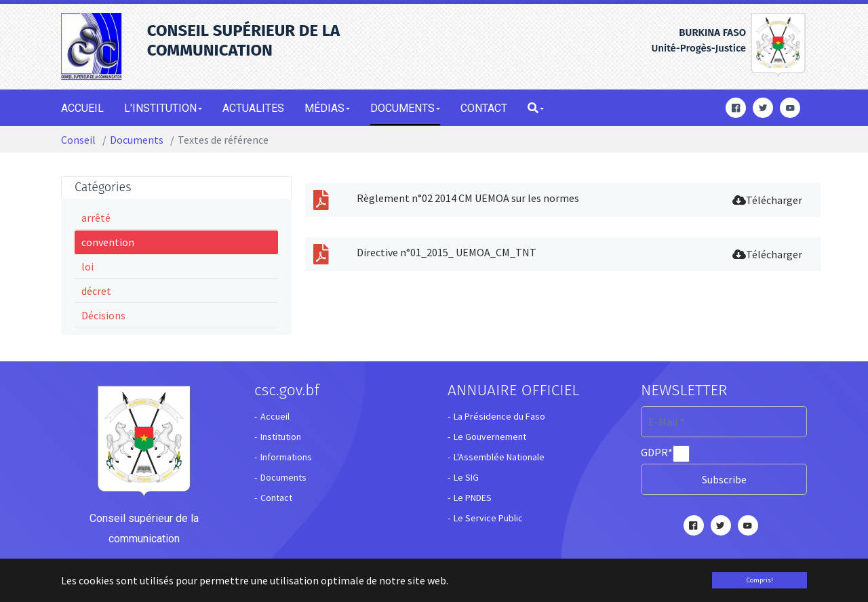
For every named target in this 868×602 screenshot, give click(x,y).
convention (107, 242)
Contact (276, 497)
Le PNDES (473, 497)
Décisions (103, 315)
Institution (280, 436)
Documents (283, 477)
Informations (286, 457)
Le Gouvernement (490, 436)
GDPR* (657, 452)
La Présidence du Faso (499, 416)
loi (87, 266)
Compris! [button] (760, 580)
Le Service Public (488, 518)
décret (96, 291)
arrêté (96, 217)
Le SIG (466, 477)
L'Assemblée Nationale (499, 457)
